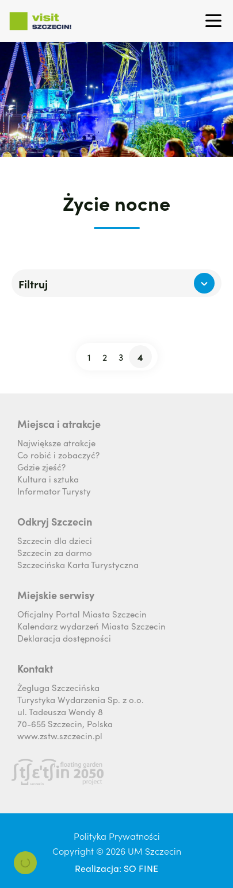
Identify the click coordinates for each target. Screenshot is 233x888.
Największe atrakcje (56, 443)
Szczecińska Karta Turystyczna (78, 564)
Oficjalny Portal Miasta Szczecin (82, 614)
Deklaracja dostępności (64, 638)
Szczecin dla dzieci (54, 540)
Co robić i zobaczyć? (58, 455)
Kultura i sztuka (48, 479)
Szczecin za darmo (54, 552)
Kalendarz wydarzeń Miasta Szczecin (91, 626)
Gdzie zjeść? (41, 467)
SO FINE (141, 868)
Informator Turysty (54, 491)
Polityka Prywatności (117, 835)
